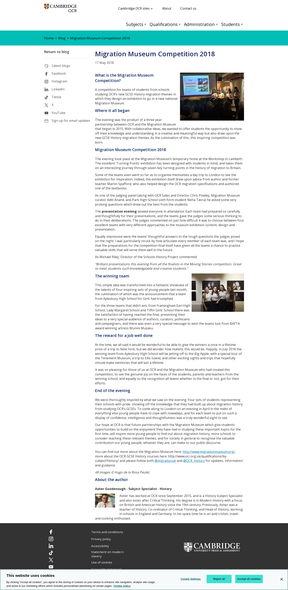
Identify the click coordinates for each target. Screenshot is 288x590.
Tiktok (56, 97)
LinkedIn (58, 89)
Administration (199, 24)
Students (230, 24)
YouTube (58, 113)
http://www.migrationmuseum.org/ (209, 451)
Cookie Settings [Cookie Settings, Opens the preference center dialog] (191, 578)
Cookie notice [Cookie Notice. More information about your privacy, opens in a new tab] (121, 585)
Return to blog (56, 51)
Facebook (59, 73)
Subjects (134, 24)
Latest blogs (61, 65)
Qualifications (164, 24)
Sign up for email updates (71, 120)
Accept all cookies (249, 578)
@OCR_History (194, 460)
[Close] (281, 579)
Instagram (59, 81)
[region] (144, 579)
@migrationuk (165, 460)
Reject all (219, 578)
